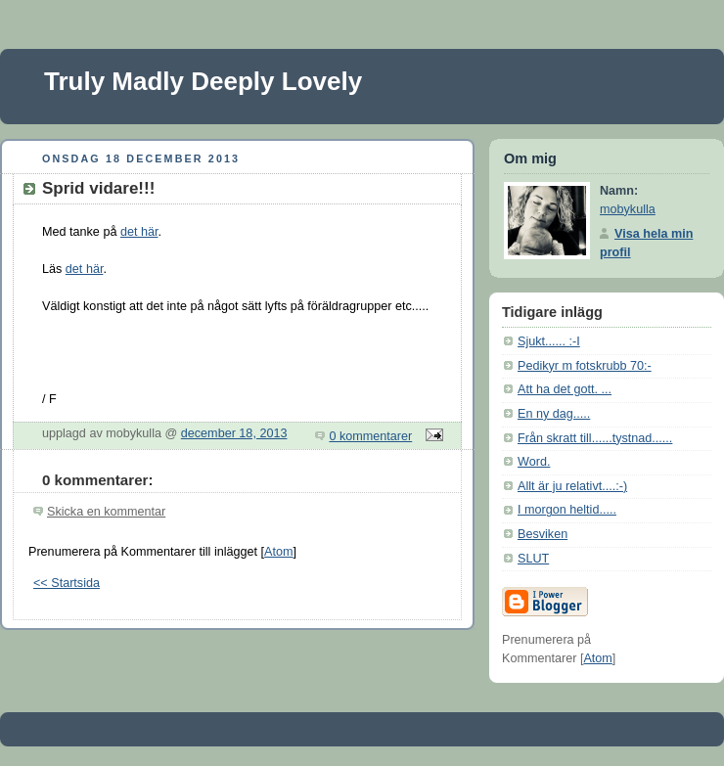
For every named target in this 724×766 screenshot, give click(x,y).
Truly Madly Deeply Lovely (203, 81)
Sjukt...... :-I (549, 341)
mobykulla (628, 209)
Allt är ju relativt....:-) (572, 486)
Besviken (542, 534)
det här (139, 232)
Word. (534, 462)
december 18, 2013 (234, 433)
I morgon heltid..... (567, 510)
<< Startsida (66, 583)
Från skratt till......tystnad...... (595, 438)
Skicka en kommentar (106, 511)
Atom (278, 552)
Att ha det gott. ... (564, 389)
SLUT (533, 558)
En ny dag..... (554, 414)
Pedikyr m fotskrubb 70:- (585, 366)
